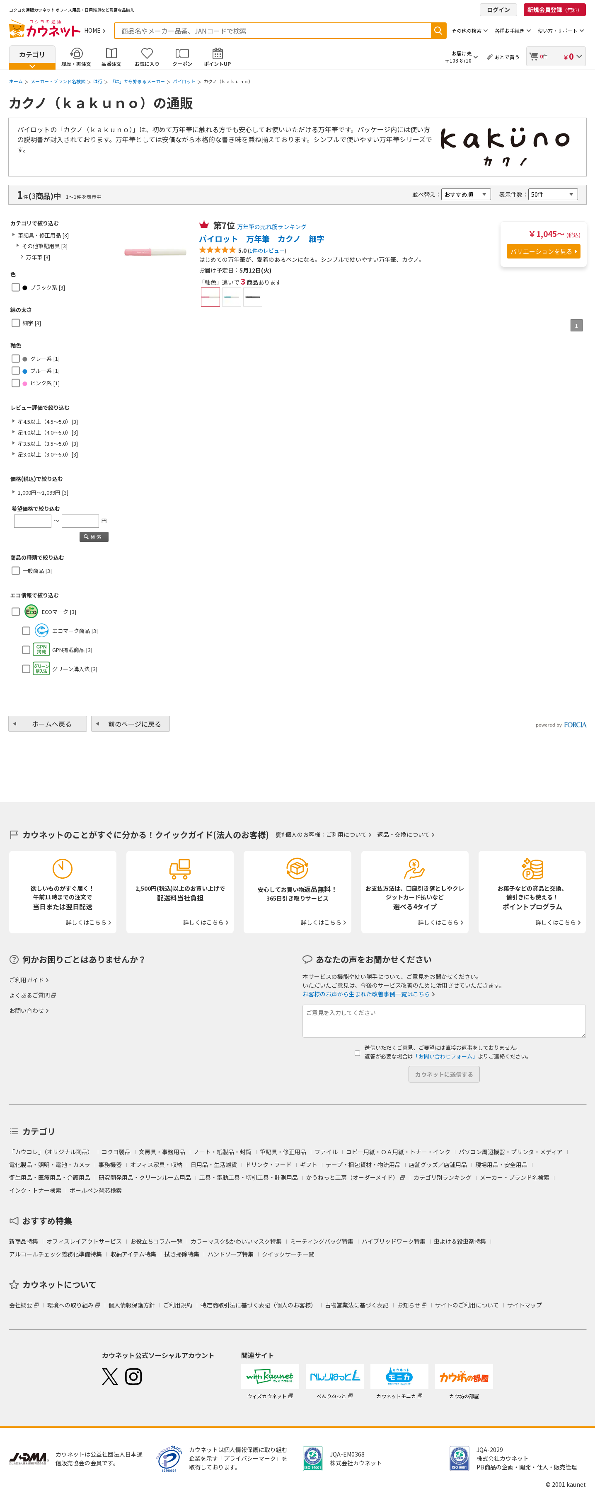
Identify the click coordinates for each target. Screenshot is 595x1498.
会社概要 (20, 1305)
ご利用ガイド (26, 980)
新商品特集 (23, 1241)
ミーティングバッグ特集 (321, 1241)
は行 (97, 81)
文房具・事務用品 (162, 1152)
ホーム (16, 81)
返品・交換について (403, 834)
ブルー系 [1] (41, 370)
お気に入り (147, 63)
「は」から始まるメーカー (137, 81)
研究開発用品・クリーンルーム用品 (145, 1177)
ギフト (308, 1164)
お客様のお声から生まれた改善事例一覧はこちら (366, 994)
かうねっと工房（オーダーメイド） (352, 1177)
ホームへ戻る (52, 724)
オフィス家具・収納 (156, 1164)
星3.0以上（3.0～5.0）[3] (48, 454)
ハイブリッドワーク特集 (394, 1241)
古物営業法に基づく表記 (357, 1305)
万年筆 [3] (38, 257)
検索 (438, 30)
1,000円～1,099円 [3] (43, 492)
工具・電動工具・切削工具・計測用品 (248, 1177)
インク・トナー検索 (35, 1190)
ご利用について (346, 834)
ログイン (498, 9)
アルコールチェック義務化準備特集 (55, 1254)
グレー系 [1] (41, 358)
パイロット (184, 81)
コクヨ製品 (116, 1152)
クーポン (182, 63)
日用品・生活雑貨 (214, 1164)
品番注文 (111, 63)
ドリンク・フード (268, 1164)
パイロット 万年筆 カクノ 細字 (261, 239)
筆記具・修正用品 (283, 1152)
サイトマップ (524, 1305)
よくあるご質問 (29, 995)
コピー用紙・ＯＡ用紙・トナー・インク (398, 1152)
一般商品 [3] (37, 571)
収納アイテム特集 (133, 1254)
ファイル (326, 1152)
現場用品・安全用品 (501, 1164)
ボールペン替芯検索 (96, 1190)
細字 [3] (31, 323)
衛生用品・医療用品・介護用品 (49, 1177)
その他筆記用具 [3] (45, 246)
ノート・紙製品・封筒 (222, 1152)
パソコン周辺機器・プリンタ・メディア (511, 1152)
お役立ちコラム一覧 (156, 1241)
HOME (92, 30)
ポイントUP (217, 63)
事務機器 (110, 1164)
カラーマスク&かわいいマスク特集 (236, 1241)
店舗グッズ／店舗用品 (438, 1164)
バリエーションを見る (541, 251)
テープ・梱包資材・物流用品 (363, 1164)
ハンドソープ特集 (231, 1254)
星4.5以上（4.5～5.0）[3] (48, 421)
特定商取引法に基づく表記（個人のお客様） (259, 1305)
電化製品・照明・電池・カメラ (49, 1164)
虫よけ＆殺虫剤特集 (460, 1241)
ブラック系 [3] (43, 287)
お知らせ (408, 1305)
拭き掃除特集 (181, 1254)
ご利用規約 (177, 1305)
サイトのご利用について (467, 1305)
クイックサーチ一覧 (288, 1254)
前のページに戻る (134, 724)
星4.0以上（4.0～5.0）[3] (48, 432)
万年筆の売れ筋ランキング (272, 226)
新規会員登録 (554, 9)
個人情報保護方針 (132, 1305)
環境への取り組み (70, 1305)
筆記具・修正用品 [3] (43, 235)
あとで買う (507, 56)
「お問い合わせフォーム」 (445, 1056)
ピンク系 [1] (41, 383)
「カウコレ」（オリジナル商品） (51, 1152)
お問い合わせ (26, 1010)
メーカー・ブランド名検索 (58, 81)
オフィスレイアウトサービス (84, 1241)
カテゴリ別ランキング (443, 1177)
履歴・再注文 (76, 63)
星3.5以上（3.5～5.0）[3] (48, 443)
